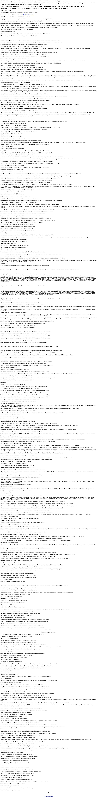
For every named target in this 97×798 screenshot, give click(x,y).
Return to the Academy (48, 796)
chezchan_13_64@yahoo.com (27, 14)
